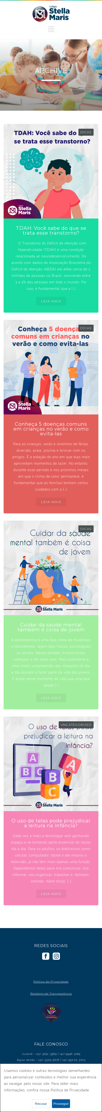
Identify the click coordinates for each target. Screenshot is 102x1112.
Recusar (41, 1104)
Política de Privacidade (51, 981)
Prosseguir (61, 1104)
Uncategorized (76, 725)
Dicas (86, 132)
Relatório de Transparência (51, 993)
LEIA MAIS (51, 301)
